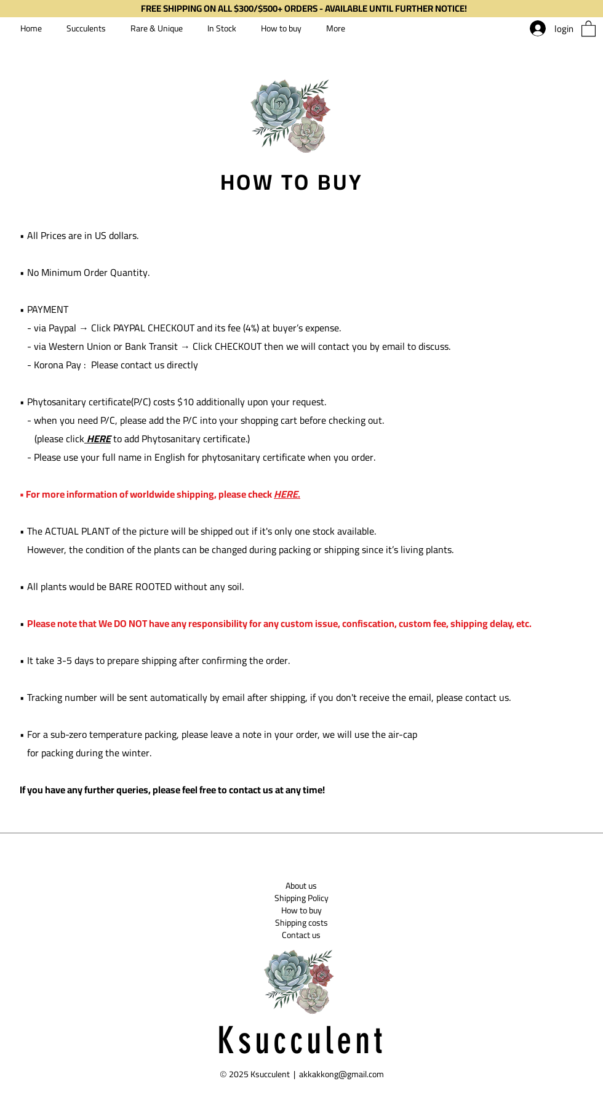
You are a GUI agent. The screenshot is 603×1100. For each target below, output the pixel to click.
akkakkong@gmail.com (341, 1074)
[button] (588, 28)
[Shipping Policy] (301, 898)
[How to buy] (301, 910)
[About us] (301, 886)
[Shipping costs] (301, 922)
